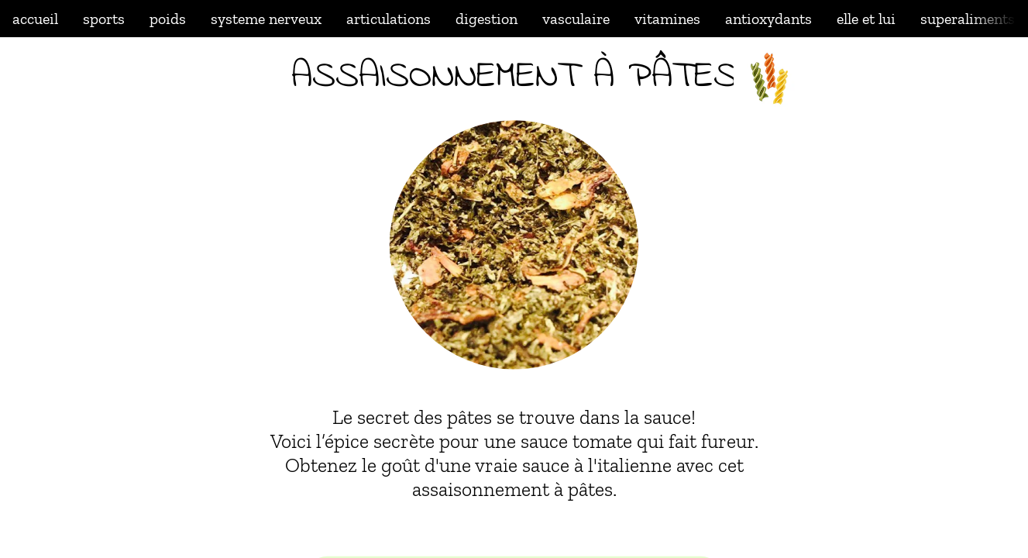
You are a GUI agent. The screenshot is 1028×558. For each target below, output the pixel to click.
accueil (35, 18)
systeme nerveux (266, 18)
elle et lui (866, 18)
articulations (388, 18)
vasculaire (576, 18)
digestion (486, 18)
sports (104, 18)
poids (168, 18)
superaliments (967, 18)
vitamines (667, 18)
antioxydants (768, 18)
